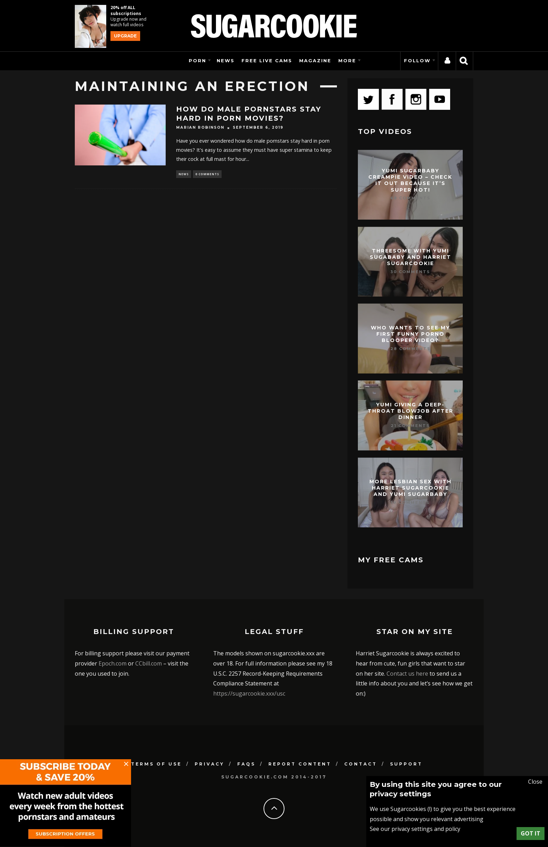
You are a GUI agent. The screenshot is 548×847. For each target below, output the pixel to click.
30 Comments (410, 271)
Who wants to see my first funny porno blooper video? (410, 334)
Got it (530, 833)
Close (535, 781)
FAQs (246, 764)
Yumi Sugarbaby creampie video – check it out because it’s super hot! (410, 180)
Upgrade (125, 35)
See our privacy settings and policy (415, 829)
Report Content (299, 764)
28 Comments (410, 348)
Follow (417, 60)
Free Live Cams (266, 60)
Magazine (315, 60)
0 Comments (207, 174)
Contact (360, 764)
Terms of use (156, 764)
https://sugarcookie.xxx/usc (249, 693)
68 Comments (410, 197)
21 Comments (410, 425)
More (347, 60)
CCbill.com (148, 663)
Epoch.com (113, 663)
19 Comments (410, 502)
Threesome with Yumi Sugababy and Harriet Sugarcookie (410, 257)
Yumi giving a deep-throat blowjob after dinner (410, 410)
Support (406, 764)
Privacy (209, 764)
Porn (197, 60)
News (226, 60)
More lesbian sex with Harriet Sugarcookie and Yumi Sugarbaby (410, 487)
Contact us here (407, 673)
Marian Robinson (200, 128)
